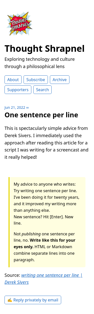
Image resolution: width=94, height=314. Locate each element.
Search (42, 89)
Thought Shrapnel (45, 48)
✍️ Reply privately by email (32, 300)
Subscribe (35, 79)
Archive (60, 79)
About (13, 79)
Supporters (18, 89)
